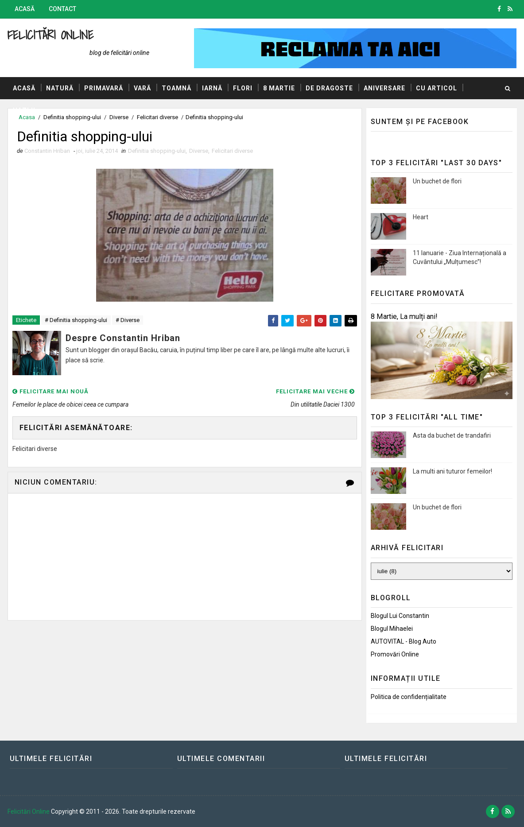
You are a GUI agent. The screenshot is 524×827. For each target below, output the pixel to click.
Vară (142, 88)
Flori (242, 88)
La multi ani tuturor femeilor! (452, 471)
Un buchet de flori (437, 181)
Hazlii (24, 110)
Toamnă (176, 88)
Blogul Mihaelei (392, 628)
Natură (60, 88)
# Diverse (128, 320)
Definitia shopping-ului (157, 151)
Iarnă (212, 88)
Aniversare (384, 88)
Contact (62, 8)
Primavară (103, 88)
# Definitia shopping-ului (76, 320)
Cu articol (436, 88)
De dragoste (329, 88)
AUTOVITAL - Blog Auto (403, 641)
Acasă (25, 8)
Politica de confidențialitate (408, 696)
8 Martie (279, 88)
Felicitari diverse (232, 151)
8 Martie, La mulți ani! (404, 316)
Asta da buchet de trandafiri (452, 435)
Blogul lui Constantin (400, 615)
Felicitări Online (51, 35)
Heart (420, 217)
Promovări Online (395, 654)
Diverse (198, 151)
